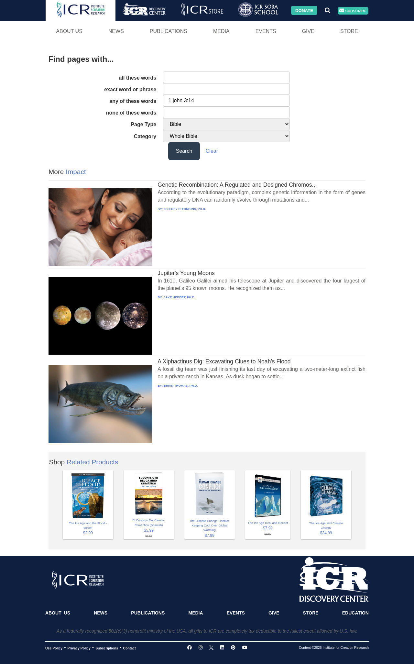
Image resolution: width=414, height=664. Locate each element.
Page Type (143, 124)
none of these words (131, 113)
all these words (138, 78)
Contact (129, 648)
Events (266, 31)
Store (349, 31)
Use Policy (53, 648)
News (116, 31)
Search (184, 151)
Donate (304, 10)
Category (145, 136)
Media (221, 31)
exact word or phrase (130, 89)
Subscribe (352, 11)
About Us (69, 31)
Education (355, 612)
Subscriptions (106, 648)
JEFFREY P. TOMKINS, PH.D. (185, 209)
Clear (212, 151)
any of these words (132, 101)
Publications (168, 31)
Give (308, 31)
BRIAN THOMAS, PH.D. (181, 385)
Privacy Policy (79, 648)
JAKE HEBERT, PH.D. (179, 297)
